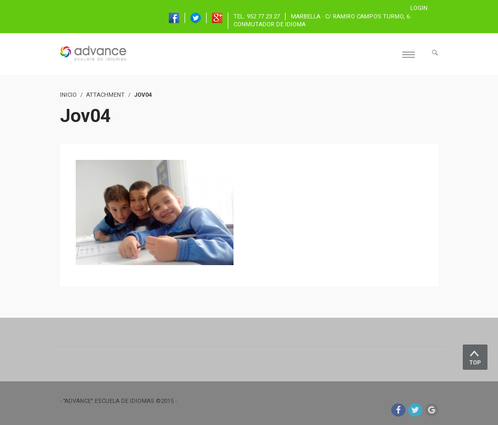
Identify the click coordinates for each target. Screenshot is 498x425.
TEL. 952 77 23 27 (256, 16)
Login (419, 8)
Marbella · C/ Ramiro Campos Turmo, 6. (351, 16)
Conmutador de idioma (269, 24)
